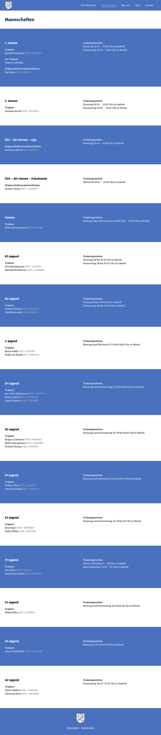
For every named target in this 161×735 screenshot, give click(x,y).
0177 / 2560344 (31, 354)
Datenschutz (87, 728)
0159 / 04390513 (33, 439)
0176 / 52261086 (35, 270)
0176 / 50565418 (29, 690)
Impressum (73, 728)
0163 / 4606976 (29, 188)
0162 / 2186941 (31, 488)
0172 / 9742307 (24, 570)
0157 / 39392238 (28, 397)
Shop (137, 5)
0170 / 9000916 (35, 227)
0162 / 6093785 (30, 446)
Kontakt (149, 5)
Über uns (125, 5)
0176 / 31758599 (29, 400)
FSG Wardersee (88, 5)
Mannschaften (108, 5)
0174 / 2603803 (27, 485)
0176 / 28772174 (27, 531)
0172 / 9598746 (33, 573)
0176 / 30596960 (25, 527)
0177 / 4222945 (33, 266)
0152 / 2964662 (33, 53)
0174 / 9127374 (36, 393)
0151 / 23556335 (27, 351)
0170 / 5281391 (23, 72)
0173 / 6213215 (31, 149)
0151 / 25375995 (26, 612)
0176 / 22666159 (33, 651)
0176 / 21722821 (30, 111)
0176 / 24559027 (30, 308)
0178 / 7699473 (31, 312)
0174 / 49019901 (30, 693)
